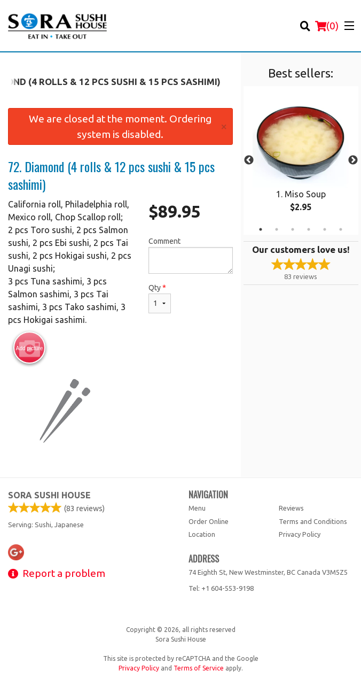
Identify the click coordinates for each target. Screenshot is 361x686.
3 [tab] (292, 229)
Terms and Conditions (313, 521)
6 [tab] (340, 229)
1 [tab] (260, 229)
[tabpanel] (301, 160)
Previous (249, 160)
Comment (190, 255)
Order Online (209, 521)
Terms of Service (199, 668)
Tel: (221, 588)
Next (353, 160)
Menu (197, 508)
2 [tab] (276, 229)
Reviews (291, 508)
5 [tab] (324, 229)
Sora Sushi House (49, 495)
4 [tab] (308, 229)
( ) (327, 26)
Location (202, 534)
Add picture (29, 348)
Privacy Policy (299, 534)
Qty (159, 298)
